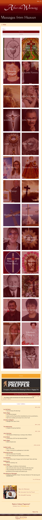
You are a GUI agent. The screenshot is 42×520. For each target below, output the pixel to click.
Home (4, 24)
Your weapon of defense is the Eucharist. (15, 466)
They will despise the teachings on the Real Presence (18, 469)
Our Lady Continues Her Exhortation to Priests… (17, 455)
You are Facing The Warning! (12, 410)
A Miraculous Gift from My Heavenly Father (16, 438)
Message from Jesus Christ (12, 421)
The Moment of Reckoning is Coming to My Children (18, 434)
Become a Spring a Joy (11, 462)
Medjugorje (6, 461)
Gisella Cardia (7, 447)
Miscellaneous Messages (10, 473)
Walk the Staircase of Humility (13, 453)
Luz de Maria (6, 409)
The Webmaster (7, 426)
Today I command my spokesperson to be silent (17, 450)
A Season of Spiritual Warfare (13, 428)
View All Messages (36, 479)
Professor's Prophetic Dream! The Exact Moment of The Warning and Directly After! (22, 475)
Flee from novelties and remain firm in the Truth (17, 417)
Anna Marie (6, 437)
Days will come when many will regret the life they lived (19, 467)
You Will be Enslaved (10, 414)
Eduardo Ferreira (8, 452)
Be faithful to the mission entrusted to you (16, 471)
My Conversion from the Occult (26, 492)
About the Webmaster (24, 489)
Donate (21, 376)
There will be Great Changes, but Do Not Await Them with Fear (21, 459)
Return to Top (35, 512)
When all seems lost (10, 441)
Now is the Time (9, 448)
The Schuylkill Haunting (24, 495)
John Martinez (7, 433)
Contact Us (21, 514)
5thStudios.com (25, 506)
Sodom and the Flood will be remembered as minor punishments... (21, 416)
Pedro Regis (6, 413)
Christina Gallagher (8, 420)
